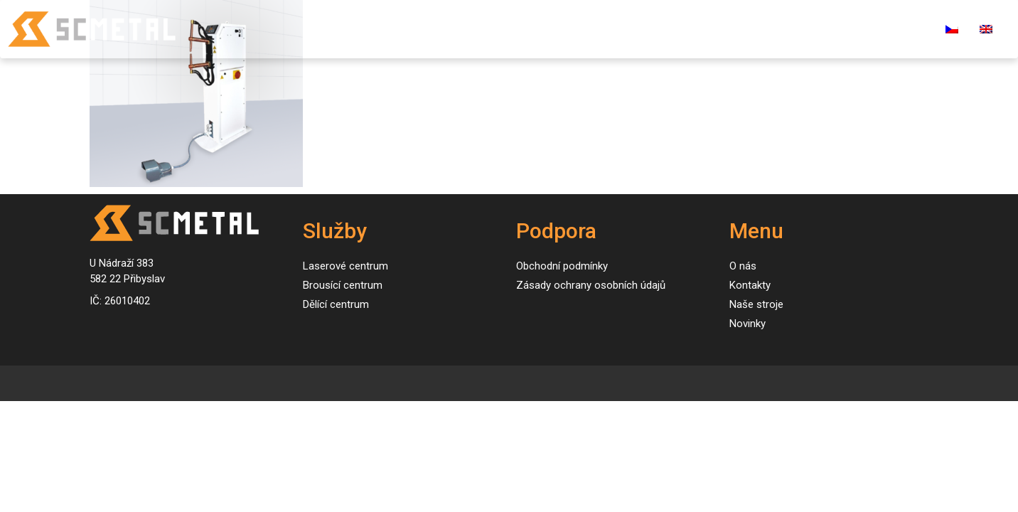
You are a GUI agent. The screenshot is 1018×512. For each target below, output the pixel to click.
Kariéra (841, 28)
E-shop (904, 28)
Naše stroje (571, 28)
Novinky (648, 28)
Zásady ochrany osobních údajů (590, 285)
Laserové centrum (345, 266)
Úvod (432, 28)
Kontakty (772, 28)
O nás (708, 28)
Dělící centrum (336, 304)
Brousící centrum (342, 285)
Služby (487, 28)
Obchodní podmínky (562, 266)
